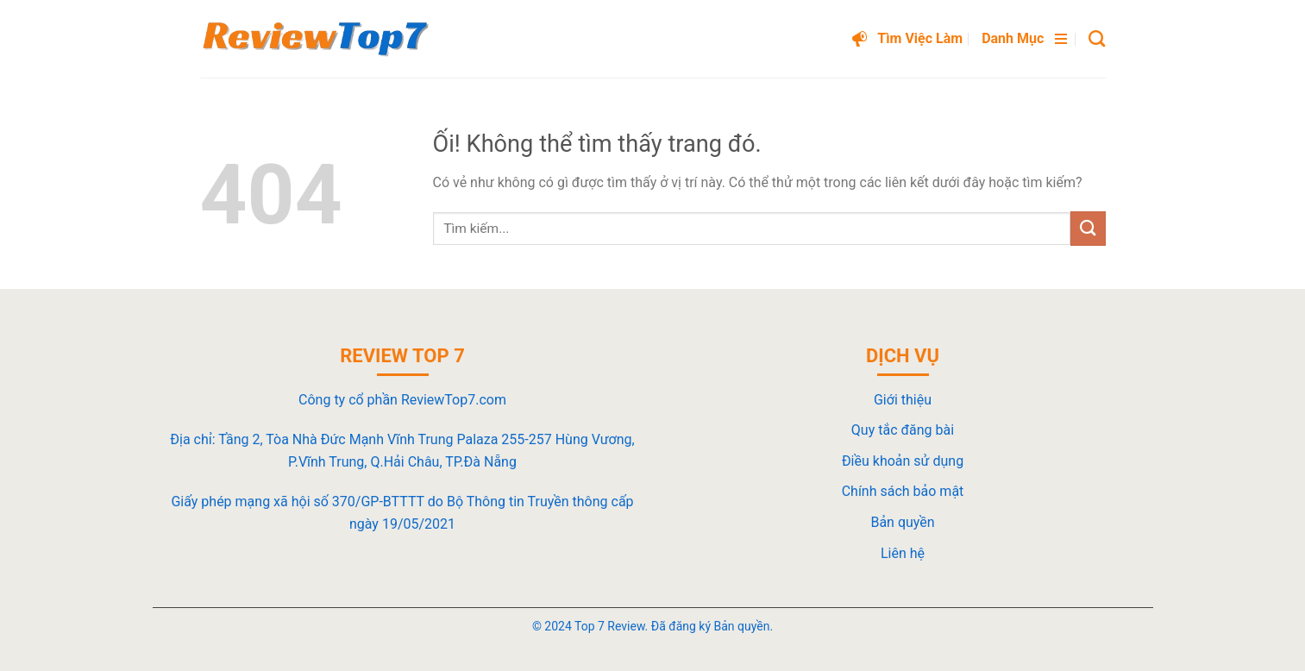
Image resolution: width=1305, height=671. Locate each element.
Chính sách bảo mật (903, 491)
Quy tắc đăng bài (902, 430)
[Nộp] (1087, 228)
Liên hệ (903, 553)
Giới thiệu (903, 400)
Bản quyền (902, 522)
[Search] (1097, 38)
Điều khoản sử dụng (902, 461)
